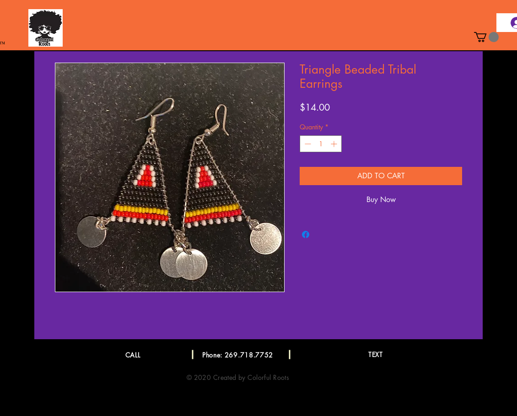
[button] (486, 37)
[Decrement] (306, 144)
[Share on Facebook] (305, 234)
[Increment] (334, 144)
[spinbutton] (320, 144)
